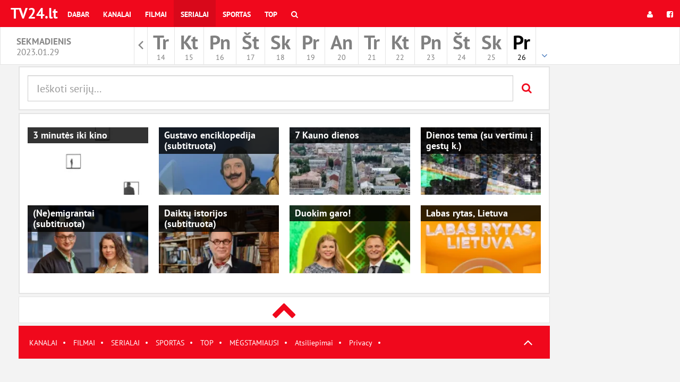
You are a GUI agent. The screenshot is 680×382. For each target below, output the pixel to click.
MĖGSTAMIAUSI (254, 342)
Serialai (195, 14)
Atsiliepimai (314, 342)
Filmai (156, 14)
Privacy (360, 342)
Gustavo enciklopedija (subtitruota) (210, 140)
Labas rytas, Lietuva (467, 213)
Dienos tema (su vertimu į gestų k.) (479, 140)
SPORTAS (170, 342)
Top (271, 14)
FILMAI (84, 342)
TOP (207, 342)
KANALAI (43, 342)
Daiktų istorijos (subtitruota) (195, 218)
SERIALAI (125, 342)
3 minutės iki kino (70, 135)
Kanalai (117, 14)
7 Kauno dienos (327, 135)
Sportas (237, 14)
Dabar (78, 14)
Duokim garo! (323, 213)
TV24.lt (34, 13)
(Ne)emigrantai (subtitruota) (64, 218)
